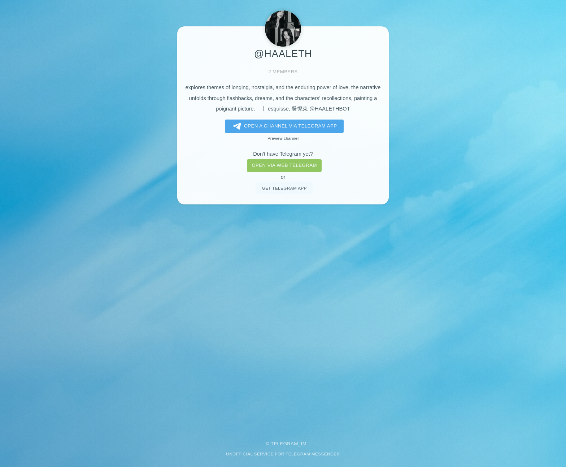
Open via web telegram (284, 165)
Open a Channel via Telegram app (283, 126)
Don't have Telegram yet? (283, 154)
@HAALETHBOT (329, 109)
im (304, 443)
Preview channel (283, 138)
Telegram (284, 443)
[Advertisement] (283, 317)
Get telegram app (284, 188)
